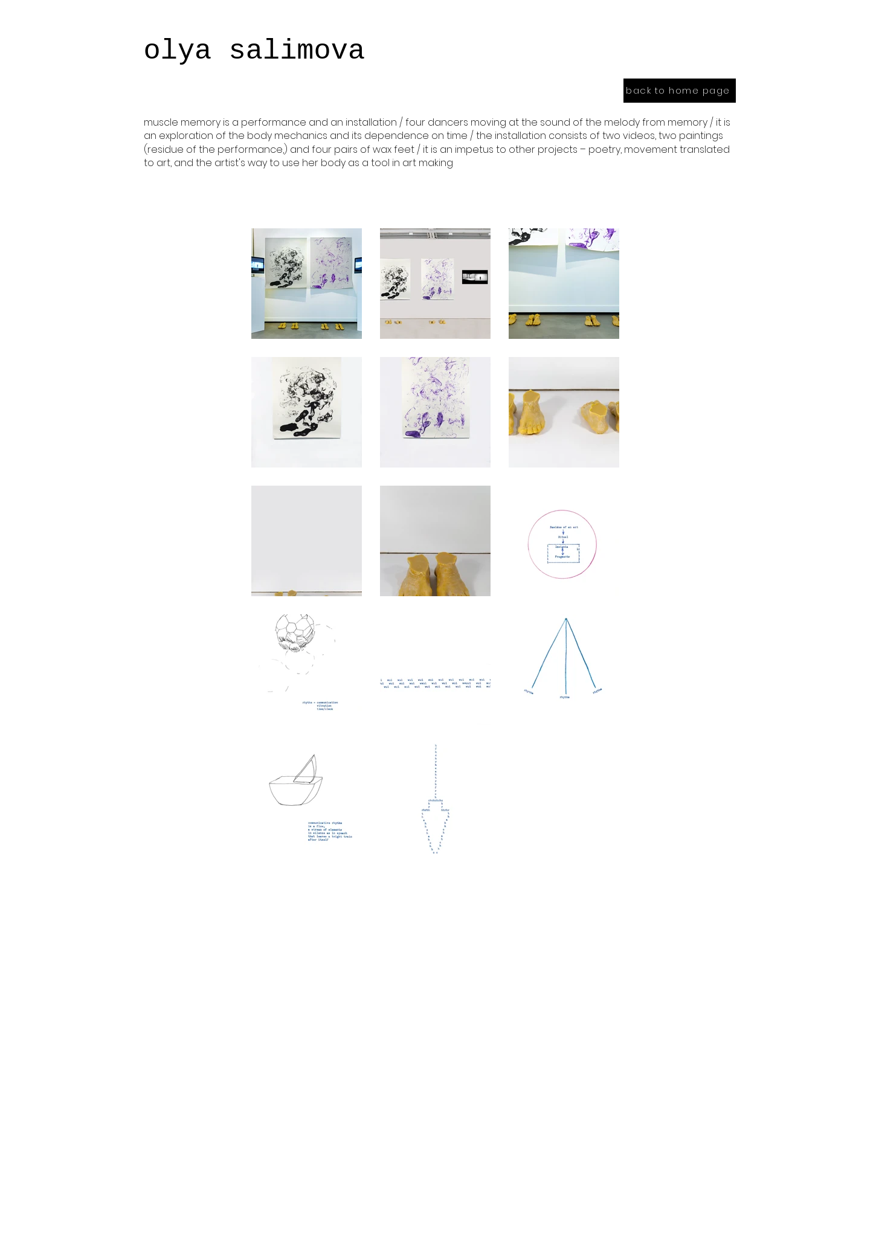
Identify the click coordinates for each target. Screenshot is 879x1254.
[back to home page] (679, 91)
